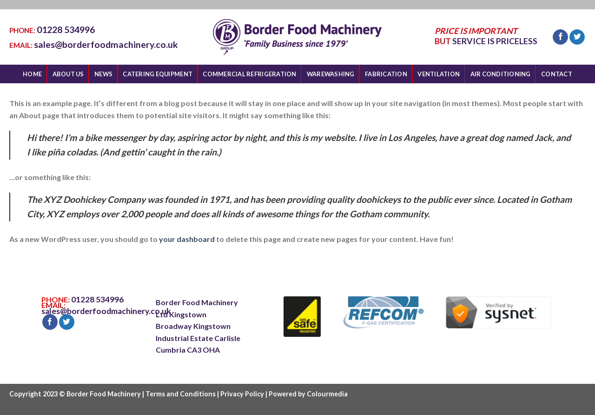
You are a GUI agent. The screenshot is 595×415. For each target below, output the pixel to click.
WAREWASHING (331, 74)
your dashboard (187, 238)
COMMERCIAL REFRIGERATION (249, 74)
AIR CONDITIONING (500, 74)
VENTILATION (438, 74)
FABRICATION (386, 74)
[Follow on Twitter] (577, 37)
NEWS (103, 74)
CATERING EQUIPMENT (157, 74)
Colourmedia (327, 394)
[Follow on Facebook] (560, 37)
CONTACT (556, 74)
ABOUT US (68, 74)
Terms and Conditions (180, 394)
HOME (32, 74)
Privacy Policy (242, 394)
